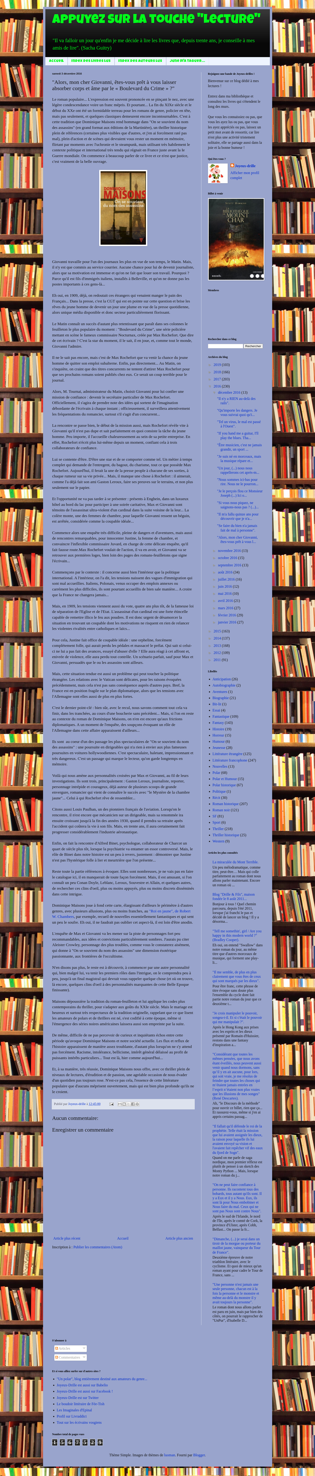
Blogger (199, 1455)
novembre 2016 (230, 551)
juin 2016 (225, 586)
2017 (218, 379)
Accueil (56, 61)
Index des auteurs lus (140, 61)
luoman (169, 1455)
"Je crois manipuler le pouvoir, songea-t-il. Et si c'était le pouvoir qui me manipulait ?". (237, 1017)
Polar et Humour (225, 779)
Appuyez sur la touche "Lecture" (156, 20)
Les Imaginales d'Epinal (74, 1410)
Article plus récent (66, 1238)
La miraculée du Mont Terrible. (236, 862)
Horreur (218, 735)
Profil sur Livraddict (72, 1416)
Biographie (221, 698)
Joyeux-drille (245, 166)
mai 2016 (225, 593)
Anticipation (222, 679)
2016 (218, 386)
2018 (218, 372)
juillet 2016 (227, 579)
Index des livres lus (91, 61)
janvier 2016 (227, 622)
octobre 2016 (228, 558)
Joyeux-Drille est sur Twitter (78, 1398)
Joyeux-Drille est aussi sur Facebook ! (85, 1391)
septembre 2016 (230, 565)
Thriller (218, 829)
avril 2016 (226, 601)
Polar (216, 773)
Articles (62, 1348)
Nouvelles (220, 766)
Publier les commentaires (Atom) (97, 1247)
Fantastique (221, 716)
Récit (216, 798)
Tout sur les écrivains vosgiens (79, 1422)
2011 (218, 660)
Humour (219, 741)
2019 (218, 365)
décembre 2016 (229, 392)
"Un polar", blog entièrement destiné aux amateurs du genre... (102, 1379)
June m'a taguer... (187, 61)
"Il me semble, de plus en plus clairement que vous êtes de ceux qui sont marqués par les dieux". (237, 976)
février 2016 (227, 615)
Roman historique (226, 804)
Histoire (219, 729)
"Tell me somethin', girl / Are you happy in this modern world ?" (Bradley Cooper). (237, 935)
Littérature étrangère (228, 754)
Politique (219, 791)
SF (215, 816)
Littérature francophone (230, 760)
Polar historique (224, 785)
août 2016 (225, 572)
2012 (218, 653)
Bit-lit (217, 704)
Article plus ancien (179, 1238)
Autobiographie (224, 685)
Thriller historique (226, 835)
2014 (218, 638)
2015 (218, 631)
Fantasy (218, 723)
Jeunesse (219, 748)
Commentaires (67, 1357)
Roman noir (221, 810)
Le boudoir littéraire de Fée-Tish (80, 1404)
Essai (216, 710)
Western (219, 841)
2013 (218, 646)
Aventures (220, 692)
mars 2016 (226, 608)
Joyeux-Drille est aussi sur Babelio (82, 1385)
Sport (217, 822)
